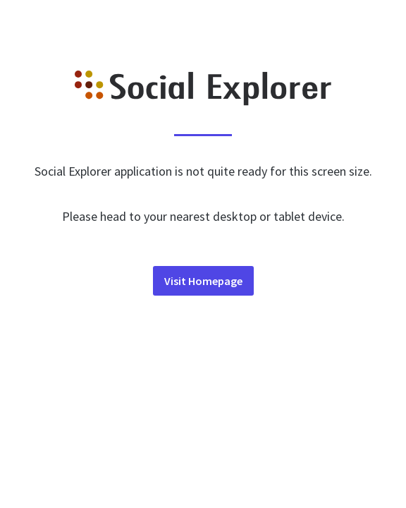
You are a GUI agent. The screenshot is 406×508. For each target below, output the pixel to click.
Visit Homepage (203, 281)
